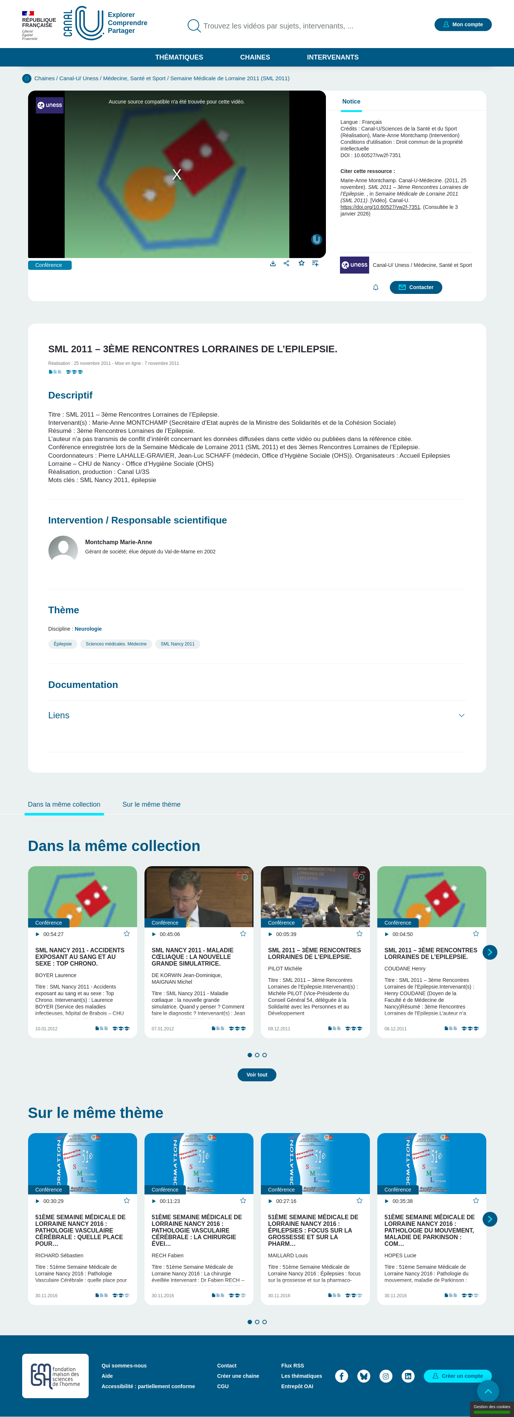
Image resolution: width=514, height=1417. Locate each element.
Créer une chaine (238, 1376)
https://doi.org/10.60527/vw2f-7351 (381, 207)
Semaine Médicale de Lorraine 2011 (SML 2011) (230, 78)
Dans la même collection (64, 804)
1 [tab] (250, 1055)
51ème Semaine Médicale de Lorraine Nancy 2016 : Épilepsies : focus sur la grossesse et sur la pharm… (313, 1230)
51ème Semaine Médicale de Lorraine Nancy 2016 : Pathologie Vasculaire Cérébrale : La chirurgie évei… (197, 1230)
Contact (226, 1366)
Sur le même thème (152, 804)
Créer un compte (462, 1376)
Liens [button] (58, 715)
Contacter (421, 287)
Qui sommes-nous (124, 1366)
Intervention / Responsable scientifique (137, 520)
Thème (63, 610)
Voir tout (257, 1075)
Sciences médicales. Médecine (116, 644)
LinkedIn (408, 1376)
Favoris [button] (302, 262)
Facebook (341, 1376)
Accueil (26, 78)
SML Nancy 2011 (178, 644)
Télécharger (273, 263)
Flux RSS (292, 1366)
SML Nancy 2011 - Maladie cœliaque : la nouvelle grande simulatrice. (193, 957)
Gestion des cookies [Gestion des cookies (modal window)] (492, 1409)
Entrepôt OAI (297, 1386)
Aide (107, 1376)
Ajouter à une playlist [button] (315, 263)
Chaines (255, 57)
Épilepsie (63, 644)
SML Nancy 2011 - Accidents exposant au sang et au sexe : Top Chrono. (80, 957)
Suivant (490, 952)
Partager (287, 263)
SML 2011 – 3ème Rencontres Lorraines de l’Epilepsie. (314, 953)
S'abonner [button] (376, 287)
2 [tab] (257, 1055)
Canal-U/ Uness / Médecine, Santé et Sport (112, 78)
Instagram (385, 1376)
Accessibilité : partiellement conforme (148, 1386)
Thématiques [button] (179, 57)
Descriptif (70, 395)
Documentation (83, 684)
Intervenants (333, 57)
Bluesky (363, 1376)
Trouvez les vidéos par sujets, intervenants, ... (279, 26)
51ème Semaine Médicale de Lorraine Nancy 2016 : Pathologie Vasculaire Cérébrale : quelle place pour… (80, 1230)
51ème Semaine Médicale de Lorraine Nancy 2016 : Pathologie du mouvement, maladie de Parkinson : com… (430, 1230)
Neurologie (88, 629)
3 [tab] (264, 1055)
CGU (223, 1386)
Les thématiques (301, 1376)
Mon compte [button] (468, 24)
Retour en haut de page (488, 1391)
